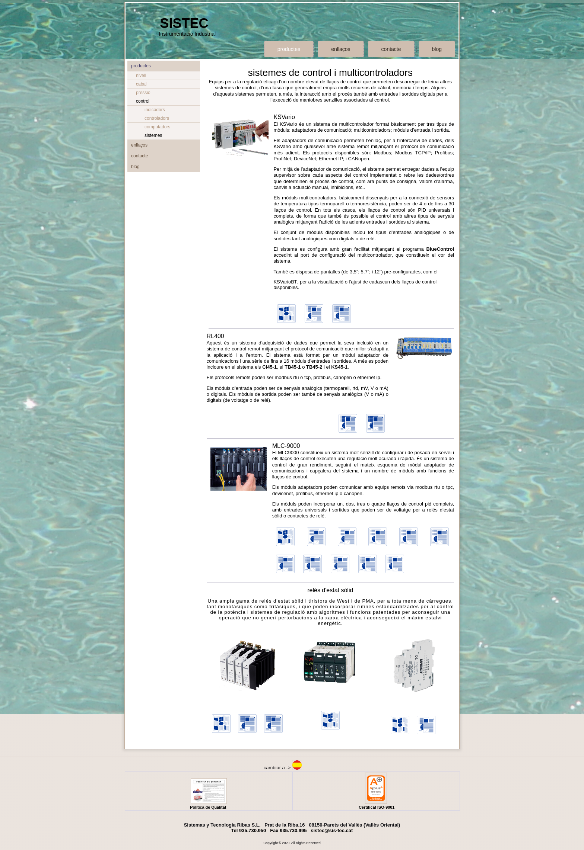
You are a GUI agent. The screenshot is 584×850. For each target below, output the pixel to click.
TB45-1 (293, 367)
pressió (143, 92)
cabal (141, 84)
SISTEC (184, 23)
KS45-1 (339, 367)
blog (437, 49)
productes (288, 49)
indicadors (155, 109)
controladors (157, 118)
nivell (141, 75)
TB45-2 (314, 367)
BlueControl (440, 249)
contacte (391, 49)
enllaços (340, 49)
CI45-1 (269, 367)
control (142, 101)
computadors (157, 126)
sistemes (153, 135)
